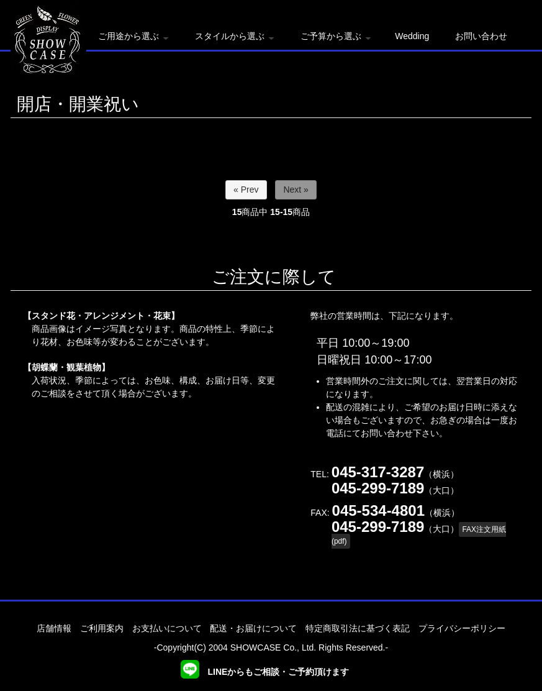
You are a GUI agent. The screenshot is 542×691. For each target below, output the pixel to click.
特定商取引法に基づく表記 (357, 628)
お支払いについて (167, 628)
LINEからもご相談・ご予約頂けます (265, 672)
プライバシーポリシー (461, 628)
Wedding (412, 36)
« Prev (245, 189)
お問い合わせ (481, 36)
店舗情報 (54, 628)
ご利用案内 (102, 628)
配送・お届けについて (253, 628)
